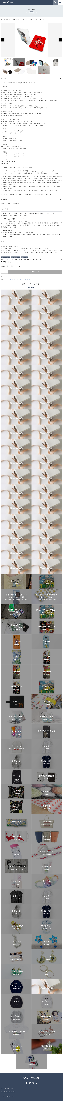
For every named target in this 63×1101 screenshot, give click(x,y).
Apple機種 (4, 266)
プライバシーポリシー (7, 1088)
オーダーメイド (28, 279)
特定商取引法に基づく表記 (8, 1092)
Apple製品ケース (14, 279)
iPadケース (21, 279)
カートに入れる (35, 271)
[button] (2, 39)
